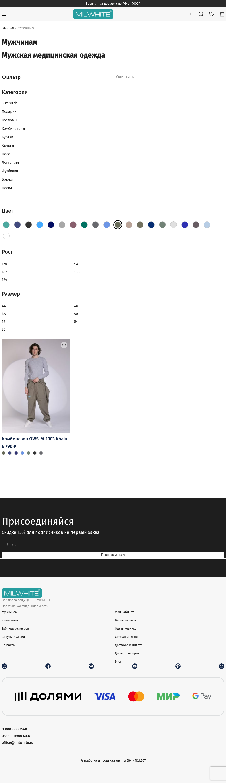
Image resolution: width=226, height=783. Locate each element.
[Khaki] (117, 224)
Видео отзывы (125, 620)
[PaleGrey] (173, 224)
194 (4, 279)
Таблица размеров (15, 629)
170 (4, 264)
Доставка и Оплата (128, 645)
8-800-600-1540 (14, 729)
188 (77, 272)
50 (76, 314)
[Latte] (128, 224)
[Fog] (62, 224)
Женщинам (10, 620)
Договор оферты (127, 653)
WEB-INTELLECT (135, 760)
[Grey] (95, 224)
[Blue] (39, 224)
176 (76, 264)
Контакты (8, 645)
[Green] (84, 224)
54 (76, 321)
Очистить (125, 76)
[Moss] (140, 224)
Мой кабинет (124, 612)
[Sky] (207, 224)
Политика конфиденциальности (25, 606)
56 (4, 329)
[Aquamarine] (17, 224)
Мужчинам (9, 612)
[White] (6, 235)
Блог (118, 661)
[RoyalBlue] (184, 224)
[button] (64, 345)
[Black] (28, 224)
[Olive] (162, 224)
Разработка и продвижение (100, 760)
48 (4, 314)
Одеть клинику (125, 629)
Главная (8, 28)
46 (76, 306)
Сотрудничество (127, 637)
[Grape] (73, 224)
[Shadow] (195, 224)
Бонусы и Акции (13, 637)
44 (4, 306)
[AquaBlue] (6, 224)
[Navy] (151, 224)
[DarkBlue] (50, 224)
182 (4, 272)
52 (3, 321)
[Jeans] (106, 224)
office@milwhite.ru (17, 742)
